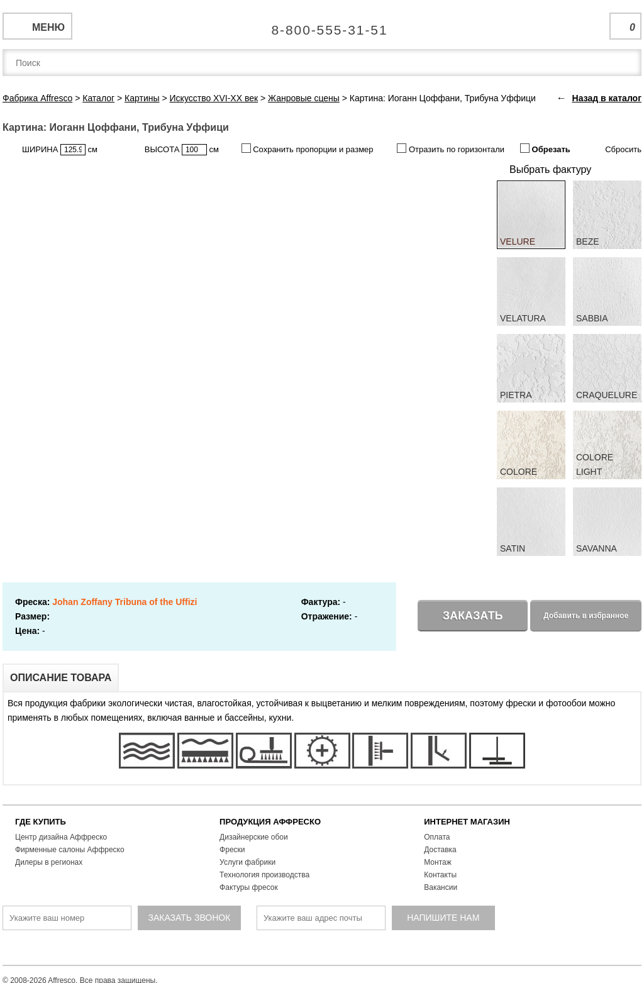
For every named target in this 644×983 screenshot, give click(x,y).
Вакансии (440, 887)
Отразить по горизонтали (450, 148)
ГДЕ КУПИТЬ (40, 821)
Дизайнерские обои (253, 837)
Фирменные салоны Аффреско (70, 849)
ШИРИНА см (59, 149)
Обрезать (545, 148)
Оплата (437, 837)
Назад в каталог (606, 98)
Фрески (232, 849)
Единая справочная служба (322, 25)
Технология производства (264, 874)
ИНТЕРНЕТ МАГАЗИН (467, 821)
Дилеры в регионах (48, 862)
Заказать (473, 615)
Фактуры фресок (248, 887)
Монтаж (438, 862)
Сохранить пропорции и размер (308, 148)
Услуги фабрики (247, 862)
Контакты (440, 874)
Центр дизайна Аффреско (61, 837)
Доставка (440, 849)
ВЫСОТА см (182, 149)
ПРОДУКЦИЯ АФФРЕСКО (270, 821)
